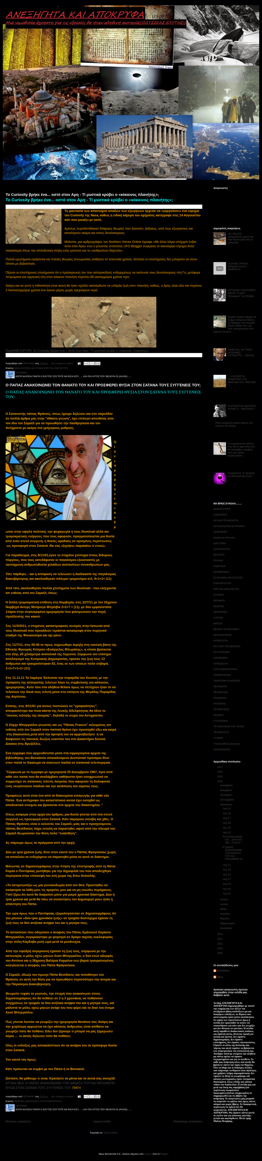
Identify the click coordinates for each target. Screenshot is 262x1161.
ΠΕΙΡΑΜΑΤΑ (220, 686)
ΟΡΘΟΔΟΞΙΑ (220, 663)
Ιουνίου (224, 904)
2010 (220, 948)
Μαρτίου (225, 918)
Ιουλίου (224, 899)
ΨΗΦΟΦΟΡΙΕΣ (221, 749)
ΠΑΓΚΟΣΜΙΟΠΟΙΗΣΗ (51, 1101)
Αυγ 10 (227, 874)
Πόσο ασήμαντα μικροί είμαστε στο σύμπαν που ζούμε (234, 424)
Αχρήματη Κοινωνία (224, 537)
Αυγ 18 (227, 869)
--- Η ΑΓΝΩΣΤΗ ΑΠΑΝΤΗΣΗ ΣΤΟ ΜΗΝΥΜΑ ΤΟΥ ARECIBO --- (242, 380)
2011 (220, 943)
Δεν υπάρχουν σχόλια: (62, 363)
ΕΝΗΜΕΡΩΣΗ (221, 572)
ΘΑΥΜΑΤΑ (219, 600)
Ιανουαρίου (226, 928)
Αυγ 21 (227, 865)
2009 (220, 953)
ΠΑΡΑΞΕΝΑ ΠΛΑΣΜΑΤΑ (226, 680)
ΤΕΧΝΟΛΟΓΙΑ (221, 732)
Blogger (164, 1154)
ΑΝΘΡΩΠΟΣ (220, 514)
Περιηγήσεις (220, 697)
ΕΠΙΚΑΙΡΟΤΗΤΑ (222, 583)
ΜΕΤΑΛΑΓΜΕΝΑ (222, 635)
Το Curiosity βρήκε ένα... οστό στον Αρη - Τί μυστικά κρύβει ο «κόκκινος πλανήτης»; (82, 194)
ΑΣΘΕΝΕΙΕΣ (220, 531)
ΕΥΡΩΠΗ (218, 594)
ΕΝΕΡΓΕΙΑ (219, 566)
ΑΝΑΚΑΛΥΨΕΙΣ (22, 368)
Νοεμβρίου (226, 790)
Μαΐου (223, 909)
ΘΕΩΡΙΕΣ (19, 1101)
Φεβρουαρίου (227, 923)
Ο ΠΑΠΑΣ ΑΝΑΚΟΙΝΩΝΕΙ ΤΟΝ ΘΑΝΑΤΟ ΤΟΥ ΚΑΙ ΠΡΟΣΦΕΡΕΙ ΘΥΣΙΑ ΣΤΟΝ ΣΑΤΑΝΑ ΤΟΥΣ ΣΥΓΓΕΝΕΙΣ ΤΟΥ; (103, 385)
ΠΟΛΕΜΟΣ (219, 703)
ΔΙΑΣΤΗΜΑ (37, 368)
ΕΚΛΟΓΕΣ (219, 554)
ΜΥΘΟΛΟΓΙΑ (220, 640)
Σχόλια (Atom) (111, 1132)
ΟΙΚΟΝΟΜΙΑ (220, 657)
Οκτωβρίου (226, 794)
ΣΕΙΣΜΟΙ (218, 715)
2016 (220, 771)
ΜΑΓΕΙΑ (217, 623)
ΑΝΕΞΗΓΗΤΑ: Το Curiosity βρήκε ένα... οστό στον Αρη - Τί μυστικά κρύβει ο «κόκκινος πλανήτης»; (81, 350)
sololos (147, 1154)
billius (220, 977)
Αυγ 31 (227, 808)
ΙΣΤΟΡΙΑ (218, 617)
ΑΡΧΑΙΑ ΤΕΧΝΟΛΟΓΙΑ (225, 520)
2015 (220, 776)
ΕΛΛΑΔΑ (218, 560)
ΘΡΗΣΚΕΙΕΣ (32, 1101)
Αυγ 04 (227, 888)
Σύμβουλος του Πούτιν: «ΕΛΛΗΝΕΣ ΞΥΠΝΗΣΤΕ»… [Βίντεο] (241, 352)
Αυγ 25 (227, 827)
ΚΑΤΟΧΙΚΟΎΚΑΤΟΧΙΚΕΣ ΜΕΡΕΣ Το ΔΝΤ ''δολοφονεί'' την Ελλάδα (242, 293)
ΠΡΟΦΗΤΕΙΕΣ (221, 709)
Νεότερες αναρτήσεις (18, 1121)
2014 (220, 781)
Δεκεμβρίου (226, 785)
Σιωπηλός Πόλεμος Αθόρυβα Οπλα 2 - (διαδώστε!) (238, 266)
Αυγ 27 (227, 818)
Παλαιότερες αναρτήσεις (187, 1121)
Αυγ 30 (227, 813)
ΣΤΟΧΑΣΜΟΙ (220, 720)
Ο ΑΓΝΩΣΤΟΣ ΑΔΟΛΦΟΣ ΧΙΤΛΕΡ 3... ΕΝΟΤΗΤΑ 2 (242, 407)
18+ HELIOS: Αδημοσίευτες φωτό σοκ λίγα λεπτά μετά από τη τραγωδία (241, 238)
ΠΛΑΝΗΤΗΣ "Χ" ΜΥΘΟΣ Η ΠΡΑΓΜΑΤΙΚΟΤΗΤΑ (241, 475)
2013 (220, 934)
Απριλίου (225, 913)
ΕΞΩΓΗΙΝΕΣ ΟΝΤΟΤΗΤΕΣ (228, 577)
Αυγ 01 (227, 893)
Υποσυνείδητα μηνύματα (226, 743)
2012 (220, 939)
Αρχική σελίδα (101, 1121)
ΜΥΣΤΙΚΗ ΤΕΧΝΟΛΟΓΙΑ (226, 646)
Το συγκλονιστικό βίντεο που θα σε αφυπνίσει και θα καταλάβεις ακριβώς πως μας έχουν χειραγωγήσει (241, 449)
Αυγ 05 (227, 884)
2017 (220, 767)
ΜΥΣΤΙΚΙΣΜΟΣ (221, 652)
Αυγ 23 (227, 832)
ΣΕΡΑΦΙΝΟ (223, 970)
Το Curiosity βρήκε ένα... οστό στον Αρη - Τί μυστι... (232, 839)
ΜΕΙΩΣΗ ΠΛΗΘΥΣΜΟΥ (226, 629)
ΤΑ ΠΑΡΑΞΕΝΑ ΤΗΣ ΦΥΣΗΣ (228, 726)
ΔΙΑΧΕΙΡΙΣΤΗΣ (221, 549)
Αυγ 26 (227, 822)
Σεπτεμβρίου (227, 799)
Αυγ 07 (227, 879)
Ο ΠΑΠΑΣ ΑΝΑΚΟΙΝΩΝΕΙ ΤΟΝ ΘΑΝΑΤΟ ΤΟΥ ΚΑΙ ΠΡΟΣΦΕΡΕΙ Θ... (233, 853)
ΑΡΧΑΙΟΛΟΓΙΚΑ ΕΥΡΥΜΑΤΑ (229, 526)
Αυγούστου (226, 804)
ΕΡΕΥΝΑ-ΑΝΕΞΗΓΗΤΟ (56, 368)
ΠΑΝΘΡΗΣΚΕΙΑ (222, 675)
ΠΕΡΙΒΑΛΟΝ (220, 692)
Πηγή (9, 350)
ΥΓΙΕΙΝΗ (218, 738)
